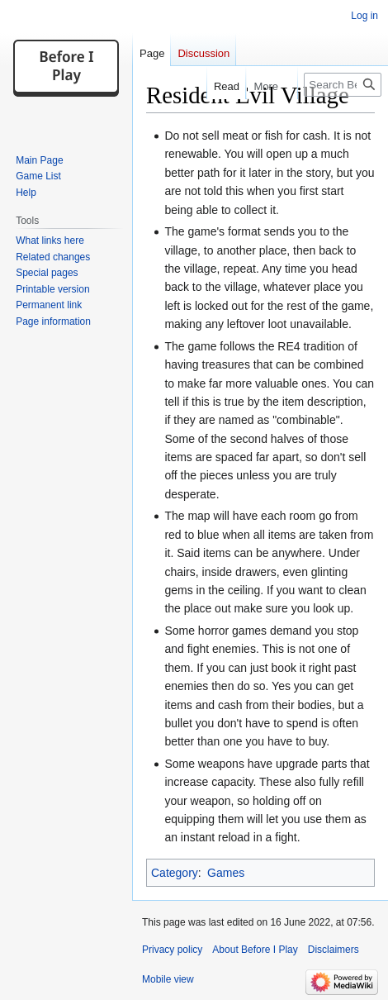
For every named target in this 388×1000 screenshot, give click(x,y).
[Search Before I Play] (342, 85)
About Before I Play (254, 949)
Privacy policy (172, 949)
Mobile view (168, 979)
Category (174, 872)
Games (225, 872)
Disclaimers (333, 949)
